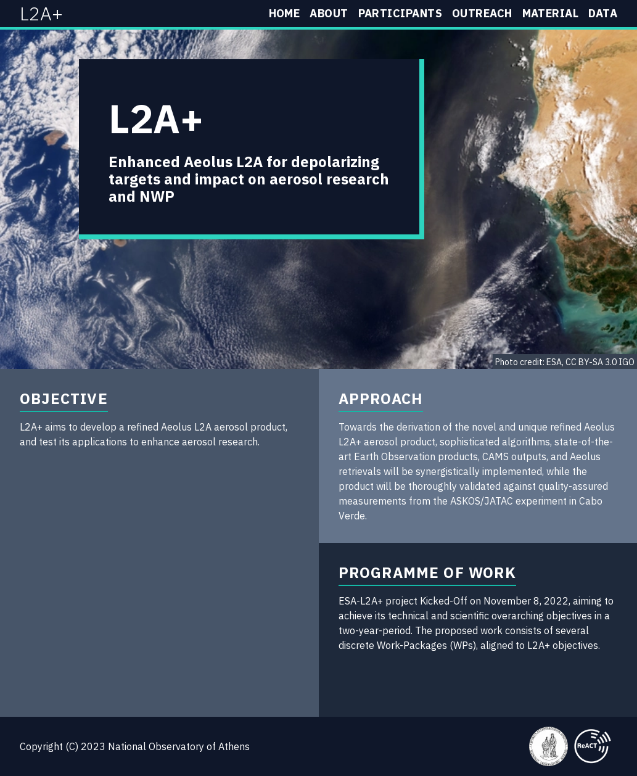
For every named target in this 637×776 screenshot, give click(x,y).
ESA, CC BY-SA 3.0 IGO (590, 362)
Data (602, 13)
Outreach (482, 13)
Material (550, 13)
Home (284, 13)
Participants (400, 13)
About (329, 13)
